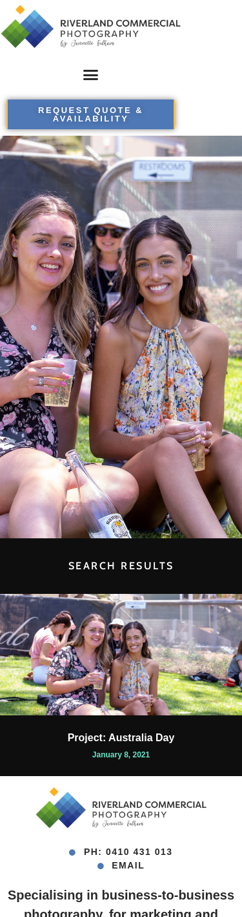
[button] (91, 74)
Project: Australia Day (121, 737)
